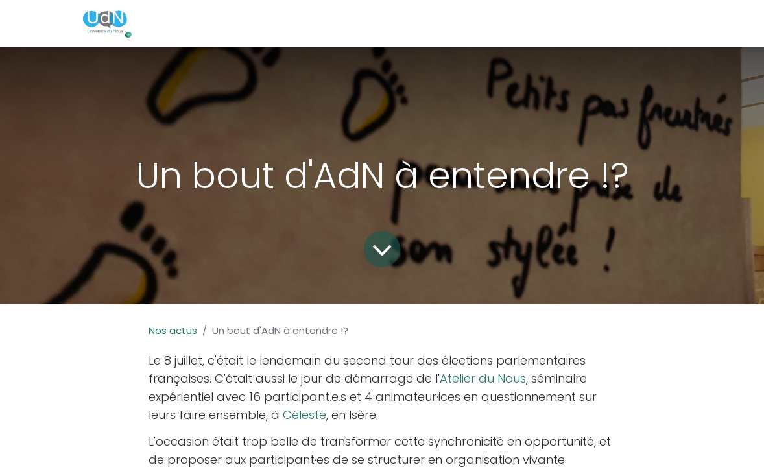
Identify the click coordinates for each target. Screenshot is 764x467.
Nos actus (173, 330)
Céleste (304, 415)
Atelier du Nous (483, 378)
